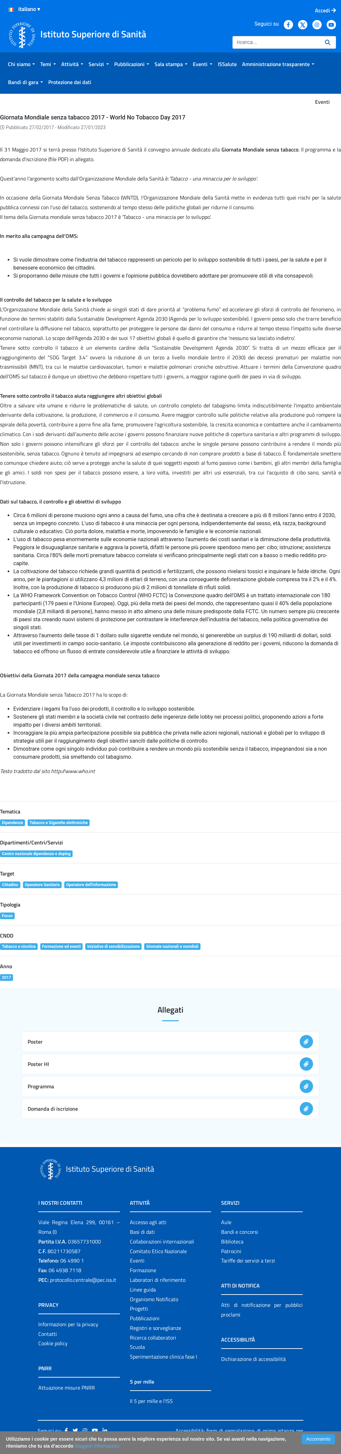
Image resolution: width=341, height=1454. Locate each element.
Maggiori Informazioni (97, 1446)
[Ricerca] (276, 42)
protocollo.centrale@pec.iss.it (83, 1280)
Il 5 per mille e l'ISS (151, 1401)
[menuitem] (21, 64)
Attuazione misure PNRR (66, 1388)
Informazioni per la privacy (68, 1324)
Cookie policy (53, 1343)
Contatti (47, 1334)
